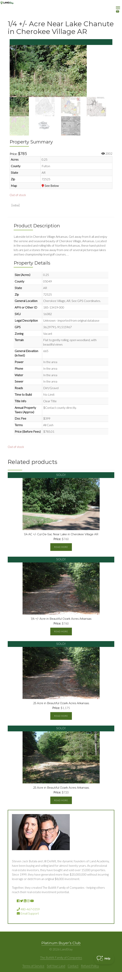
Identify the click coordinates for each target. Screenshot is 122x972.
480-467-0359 (28, 909)
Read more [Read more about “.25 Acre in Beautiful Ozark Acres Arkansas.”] (61, 716)
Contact (73, 966)
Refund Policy (90, 966)
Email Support (28, 913)
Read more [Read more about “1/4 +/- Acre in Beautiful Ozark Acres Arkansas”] (61, 631)
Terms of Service (33, 966)
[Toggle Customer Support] (104, 958)
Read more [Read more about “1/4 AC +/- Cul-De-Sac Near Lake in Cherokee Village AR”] (61, 547)
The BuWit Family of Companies (61, 957)
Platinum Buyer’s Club (61, 943)
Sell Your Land (56, 966)
